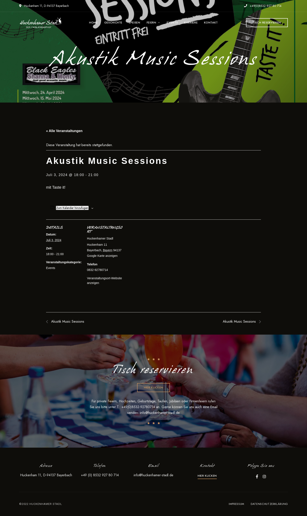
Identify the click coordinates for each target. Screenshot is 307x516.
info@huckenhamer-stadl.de (160, 412)
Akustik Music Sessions (67, 321)
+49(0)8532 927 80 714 (262, 6)
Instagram (264, 476)
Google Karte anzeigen (102, 255)
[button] (267, 22)
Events (50, 268)
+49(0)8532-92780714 (139, 406)
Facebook (257, 476)
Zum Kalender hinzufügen (72, 208)
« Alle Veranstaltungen (64, 131)
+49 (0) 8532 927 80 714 (100, 475)
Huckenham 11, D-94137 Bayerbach (44, 6)
